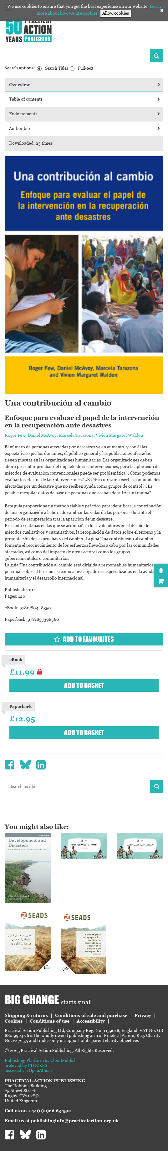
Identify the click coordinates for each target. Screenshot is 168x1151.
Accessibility (91, 1021)
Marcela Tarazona (76, 435)
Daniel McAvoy (42, 435)
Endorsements (84, 113)
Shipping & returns (26, 1015)
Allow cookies (115, 13)
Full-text (85, 68)
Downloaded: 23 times (30, 143)
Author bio (84, 128)
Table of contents (84, 99)
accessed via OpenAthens (29, 1070)
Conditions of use (49, 1021)
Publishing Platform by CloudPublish (41, 1060)
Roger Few (15, 435)
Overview (84, 84)
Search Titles (56, 68)
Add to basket (84, 685)
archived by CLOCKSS (26, 1065)
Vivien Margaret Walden (119, 435)
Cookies (14, 1021)
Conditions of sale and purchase (91, 1015)
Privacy (143, 1015)
